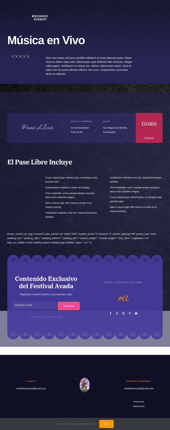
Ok (106, 423)
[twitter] (117, 312)
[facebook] (110, 312)
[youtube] (136, 312)
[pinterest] (129, 312)
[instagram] (123, 312)
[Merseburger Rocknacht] (40, 12)
